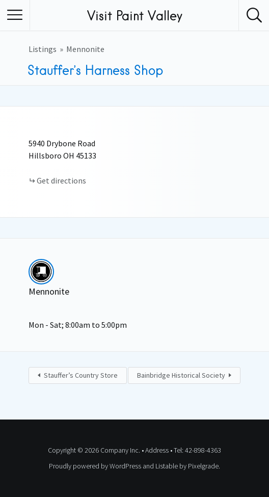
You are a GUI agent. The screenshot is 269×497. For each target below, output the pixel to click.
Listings (43, 49)
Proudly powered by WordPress (95, 465)
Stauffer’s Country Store (81, 375)
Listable (166, 465)
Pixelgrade (203, 465)
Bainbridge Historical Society (181, 375)
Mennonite (85, 49)
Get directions (61, 180)
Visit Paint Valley (134, 15)
